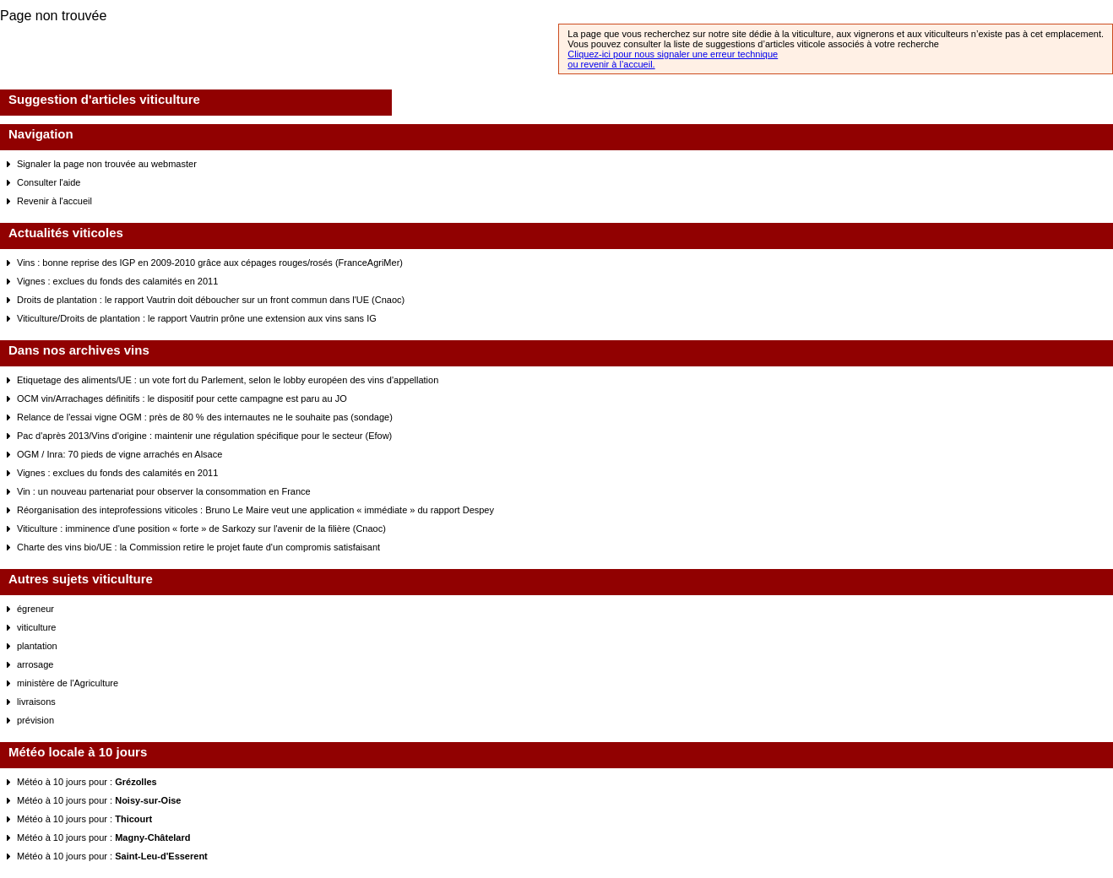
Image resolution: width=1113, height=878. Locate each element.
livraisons (36, 701)
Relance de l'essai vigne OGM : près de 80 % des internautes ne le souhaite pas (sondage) (205, 417)
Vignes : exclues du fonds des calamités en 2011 (117, 281)
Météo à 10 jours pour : (87, 782)
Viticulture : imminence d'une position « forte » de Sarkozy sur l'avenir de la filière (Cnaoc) (201, 528)
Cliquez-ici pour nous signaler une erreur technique (672, 54)
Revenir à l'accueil (54, 201)
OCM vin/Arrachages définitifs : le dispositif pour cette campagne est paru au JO (182, 398)
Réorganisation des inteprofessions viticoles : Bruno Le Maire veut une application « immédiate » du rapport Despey (255, 510)
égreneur (35, 609)
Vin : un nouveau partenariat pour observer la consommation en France (164, 491)
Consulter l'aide (48, 182)
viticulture (36, 627)
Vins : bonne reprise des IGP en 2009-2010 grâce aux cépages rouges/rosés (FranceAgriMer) (210, 262)
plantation (37, 646)
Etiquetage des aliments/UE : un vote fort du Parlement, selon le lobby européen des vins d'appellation (227, 380)
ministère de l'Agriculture (67, 683)
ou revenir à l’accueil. (610, 64)
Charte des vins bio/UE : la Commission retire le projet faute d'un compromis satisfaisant (198, 547)
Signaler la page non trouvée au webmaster (107, 164)
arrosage (35, 664)
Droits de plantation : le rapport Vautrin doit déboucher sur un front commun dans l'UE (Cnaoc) (210, 300)
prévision (35, 720)
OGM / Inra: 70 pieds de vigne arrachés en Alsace (119, 454)
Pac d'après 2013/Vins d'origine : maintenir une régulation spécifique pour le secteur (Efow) (204, 436)
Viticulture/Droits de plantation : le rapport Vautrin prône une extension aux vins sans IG (197, 318)
